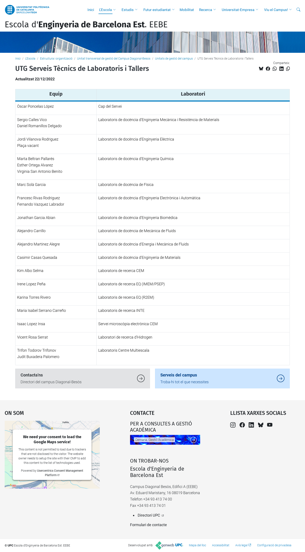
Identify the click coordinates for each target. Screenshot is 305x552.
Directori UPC (149, 515)
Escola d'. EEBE (86, 25)
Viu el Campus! (276, 10)
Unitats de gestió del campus (174, 58)
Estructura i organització (56, 58)
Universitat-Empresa (238, 10)
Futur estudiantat (157, 10)
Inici (90, 10)
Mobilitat (187, 10)
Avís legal (241, 545)
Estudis (128, 10)
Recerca (205, 10)
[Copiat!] (288, 68)
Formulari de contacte (148, 525)
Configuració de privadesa (274, 545)
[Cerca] (298, 10)
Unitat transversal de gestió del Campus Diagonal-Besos (113, 58)
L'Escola (105, 10)
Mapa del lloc (197, 545)
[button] (115, 10)
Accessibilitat (220, 545)
